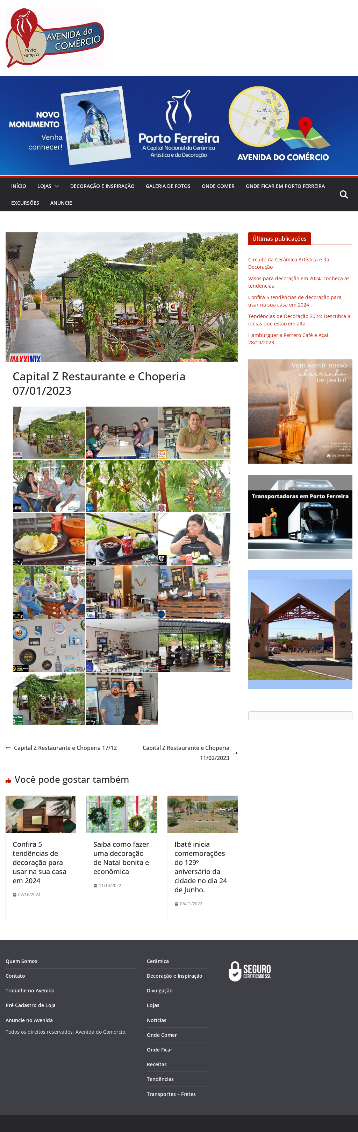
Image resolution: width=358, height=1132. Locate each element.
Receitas (157, 1064)
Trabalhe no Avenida (30, 990)
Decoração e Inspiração (102, 186)
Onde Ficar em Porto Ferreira (285, 186)
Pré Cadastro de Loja (31, 1005)
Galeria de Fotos (168, 186)
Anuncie (61, 202)
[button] (55, 186)
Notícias (156, 1020)
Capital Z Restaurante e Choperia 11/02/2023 (190, 753)
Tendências (160, 1079)
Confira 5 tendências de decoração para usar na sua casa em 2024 (39, 862)
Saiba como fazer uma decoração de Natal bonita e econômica (121, 857)
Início (18, 186)
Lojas (44, 186)
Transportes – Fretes (171, 1094)
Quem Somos (21, 961)
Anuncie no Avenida (29, 1020)
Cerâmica (158, 961)
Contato (15, 975)
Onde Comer (218, 186)
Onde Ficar (159, 1049)
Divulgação (160, 990)
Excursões (25, 202)
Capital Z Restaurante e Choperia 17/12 (61, 748)
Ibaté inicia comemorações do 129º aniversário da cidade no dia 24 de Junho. (200, 866)
